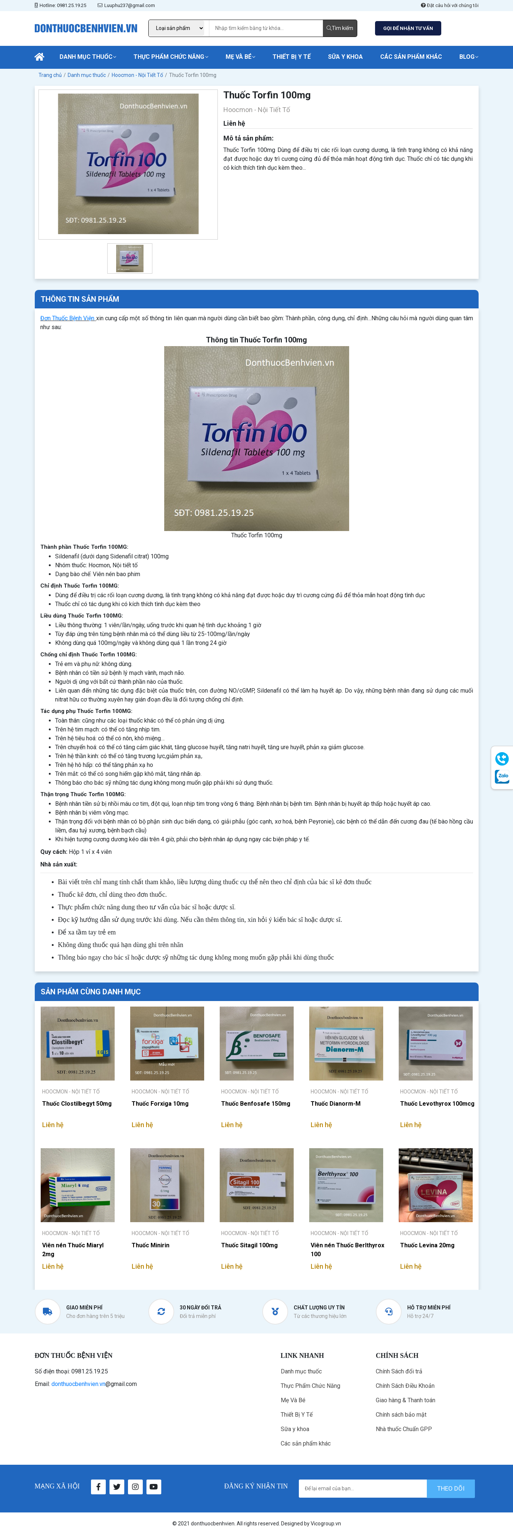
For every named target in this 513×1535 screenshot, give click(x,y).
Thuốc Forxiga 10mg (160, 1103)
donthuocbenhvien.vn (78, 1383)
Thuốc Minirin (150, 1245)
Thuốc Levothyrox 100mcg (437, 1103)
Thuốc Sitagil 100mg (249, 1245)
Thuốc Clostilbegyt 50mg (77, 1103)
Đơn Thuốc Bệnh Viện (67, 318)
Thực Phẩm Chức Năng (169, 56)
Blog (467, 56)
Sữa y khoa (345, 56)
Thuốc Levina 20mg (427, 1245)
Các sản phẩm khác (411, 56)
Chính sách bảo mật (401, 1414)
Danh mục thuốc (86, 56)
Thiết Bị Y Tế (292, 56)
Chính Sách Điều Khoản (405, 1385)
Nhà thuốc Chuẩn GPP (404, 1429)
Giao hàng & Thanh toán (405, 1400)
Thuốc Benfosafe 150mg (255, 1103)
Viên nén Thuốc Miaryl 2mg (73, 1250)
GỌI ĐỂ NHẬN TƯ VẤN (408, 28)
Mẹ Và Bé (239, 56)
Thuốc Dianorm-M (336, 1103)
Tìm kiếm (340, 28)
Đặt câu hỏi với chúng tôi (450, 5)
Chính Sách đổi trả (399, 1371)
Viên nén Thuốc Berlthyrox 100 (347, 1250)
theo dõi (451, 1488)
